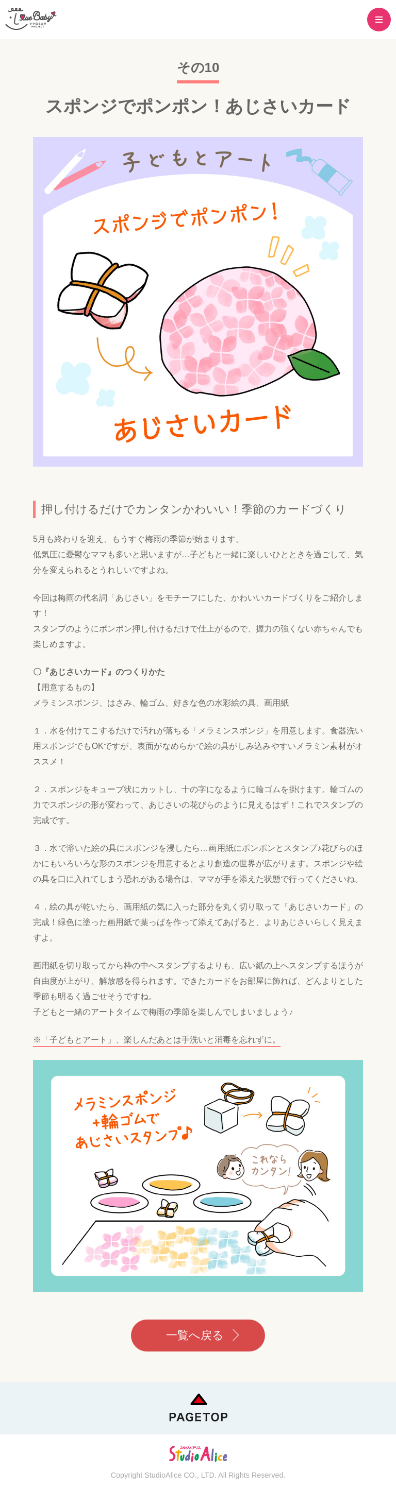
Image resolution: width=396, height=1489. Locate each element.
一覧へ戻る (195, 1335)
